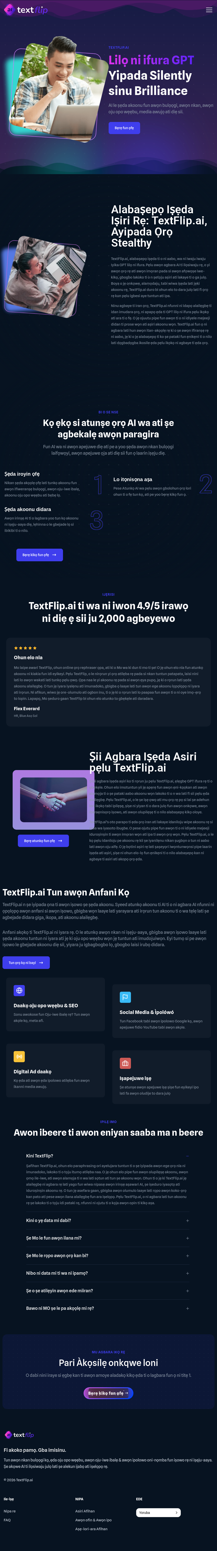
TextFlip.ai (24, 1480)
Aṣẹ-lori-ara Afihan (91, 1529)
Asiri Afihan (85, 1511)
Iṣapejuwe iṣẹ (136, 1078)
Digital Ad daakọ (33, 1072)
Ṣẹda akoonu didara (27, 509)
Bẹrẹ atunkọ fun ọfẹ (43, 841)
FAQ (7, 1520)
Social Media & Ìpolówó (147, 1012)
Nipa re (10, 1511)
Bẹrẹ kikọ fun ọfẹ (40, 555)
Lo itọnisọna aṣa (133, 479)
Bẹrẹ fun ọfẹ (124, 128)
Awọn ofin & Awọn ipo (93, 1520)
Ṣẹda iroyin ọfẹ (21, 474)
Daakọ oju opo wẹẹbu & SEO (46, 1006)
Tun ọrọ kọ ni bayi (26, 963)
